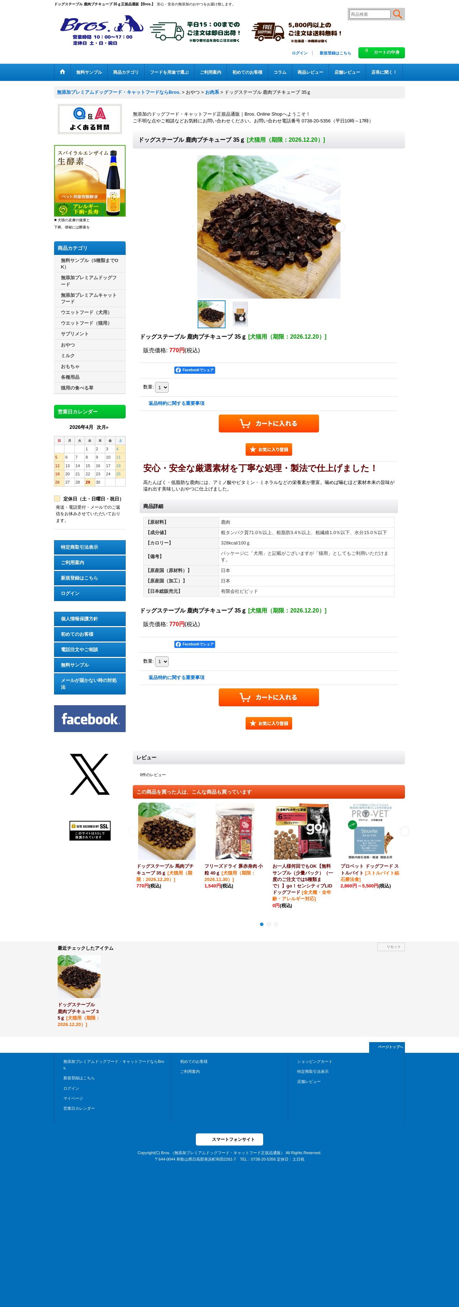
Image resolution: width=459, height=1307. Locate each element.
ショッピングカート (315, 1061)
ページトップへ (390, 1047)
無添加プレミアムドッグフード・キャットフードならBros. (113, 1064)
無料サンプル (75, 665)
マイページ (73, 1098)
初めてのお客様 (77, 634)
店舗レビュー (309, 1081)
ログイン (300, 53)
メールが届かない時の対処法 (89, 683)
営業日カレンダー (79, 1108)
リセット (394, 947)
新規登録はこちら (335, 53)
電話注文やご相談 (79, 649)
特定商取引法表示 (79, 547)
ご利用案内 (72, 562)
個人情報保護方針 (79, 618)
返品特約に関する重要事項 (176, 403)
